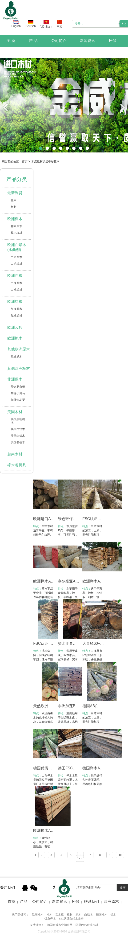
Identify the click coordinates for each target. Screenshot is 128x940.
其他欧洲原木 (18, 349)
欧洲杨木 (16, 356)
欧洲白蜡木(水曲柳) (16, 247)
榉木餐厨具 (16, 465)
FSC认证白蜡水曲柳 (71, 918)
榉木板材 (16, 232)
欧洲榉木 (14, 219)
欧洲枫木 (14, 338)
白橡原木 (16, 283)
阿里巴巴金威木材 (87, 925)
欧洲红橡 (14, 302)
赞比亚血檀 (18, 386)
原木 (13, 200)
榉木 (49, 914)
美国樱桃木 (18, 442)
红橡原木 (16, 309)
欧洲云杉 (14, 327)
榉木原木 (16, 226)
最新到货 (14, 193)
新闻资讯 (87, 41)
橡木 (113, 914)
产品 (24, 901)
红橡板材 (16, 315)
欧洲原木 (111, 901)
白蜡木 (88, 914)
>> (80, 858)
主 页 (11, 41)
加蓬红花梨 (18, 400)
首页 (25, 161)
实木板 (59, 914)
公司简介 (58, 41)
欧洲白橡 (14, 276)
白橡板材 (16, 289)
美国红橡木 (18, 435)
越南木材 (14, 454)
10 (120, 855)
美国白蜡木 (18, 429)
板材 (13, 207)
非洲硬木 (14, 379)
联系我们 (14, 52)
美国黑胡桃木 (18, 421)
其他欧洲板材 (18, 368)
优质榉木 (50, 918)
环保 (112, 41)
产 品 (33, 41)
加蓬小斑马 (18, 393)
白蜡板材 (16, 263)
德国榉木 (101, 914)
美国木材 (14, 412)
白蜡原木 (16, 257)
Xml (63, 906)
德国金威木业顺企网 (59, 925)
